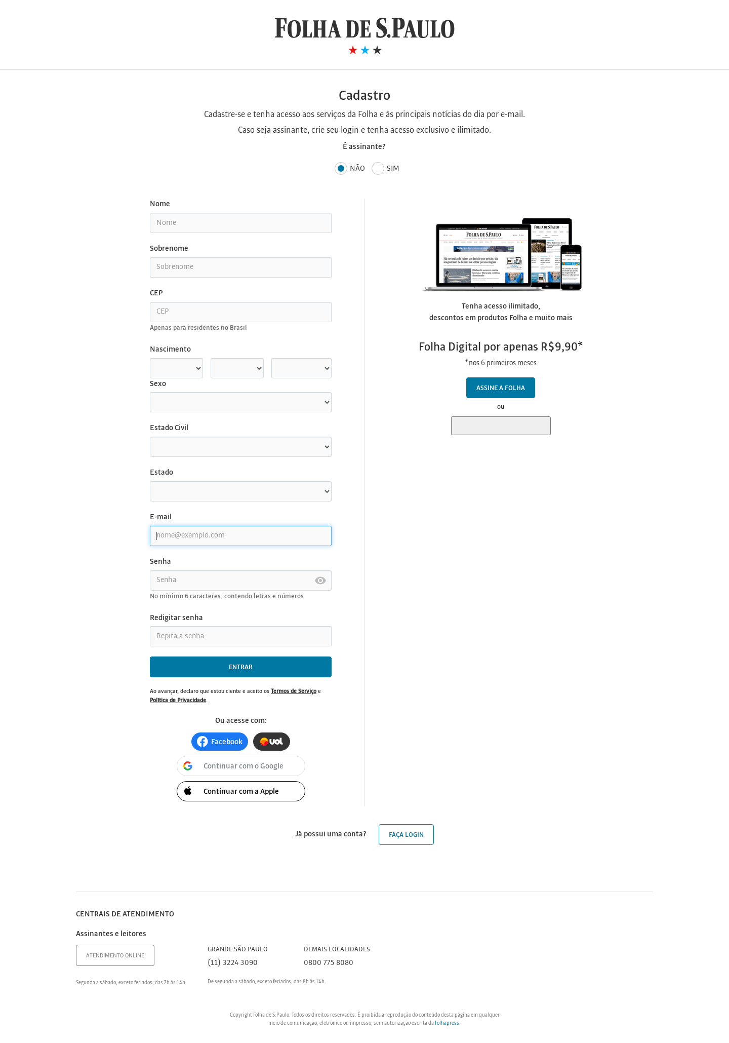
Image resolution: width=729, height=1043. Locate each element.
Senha (160, 562)
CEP (156, 293)
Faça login (406, 835)
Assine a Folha (500, 388)
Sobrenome (169, 249)
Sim (385, 169)
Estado (161, 473)
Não (350, 169)
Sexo (158, 384)
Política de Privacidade (178, 701)
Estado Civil (169, 428)
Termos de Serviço (293, 691)
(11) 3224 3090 (233, 963)
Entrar (241, 667)
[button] (219, 741)
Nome (160, 204)
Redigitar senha (176, 618)
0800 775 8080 (328, 963)
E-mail (161, 517)
